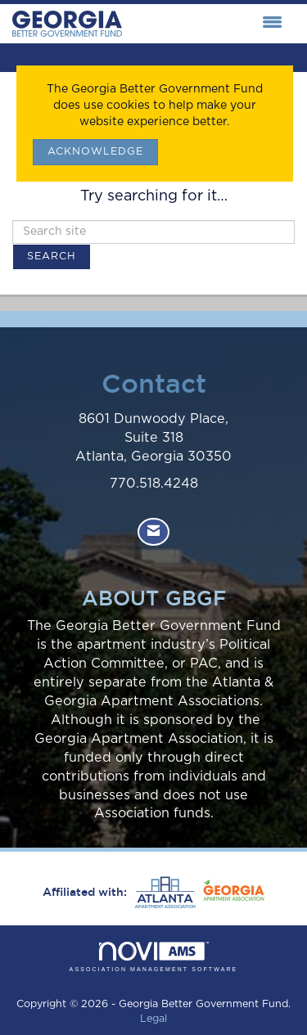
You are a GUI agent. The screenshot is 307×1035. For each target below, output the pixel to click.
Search (51, 256)
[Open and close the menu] (206, 24)
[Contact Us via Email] (153, 532)
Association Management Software (154, 957)
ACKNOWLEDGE (95, 151)
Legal (153, 1019)
